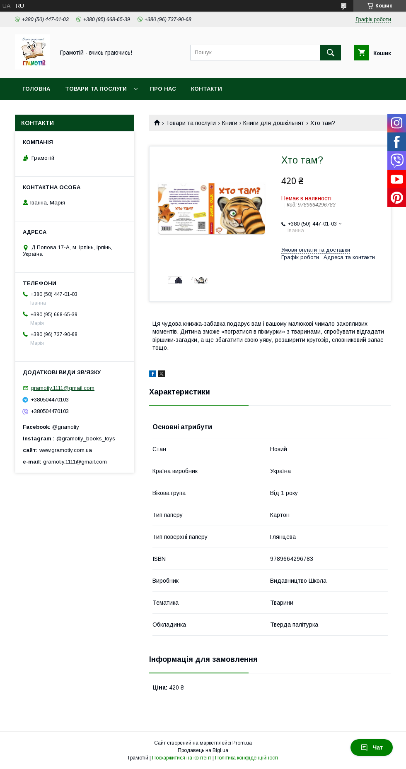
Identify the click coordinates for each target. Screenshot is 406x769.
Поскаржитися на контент (181, 758)
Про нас (163, 89)
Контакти (206, 89)
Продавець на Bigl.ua (203, 750)
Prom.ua (242, 743)
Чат (371, 747)
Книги (229, 123)
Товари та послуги (96, 89)
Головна (36, 89)
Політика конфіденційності (246, 758)
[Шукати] (330, 52)
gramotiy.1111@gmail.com (62, 388)
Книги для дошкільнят (273, 123)
